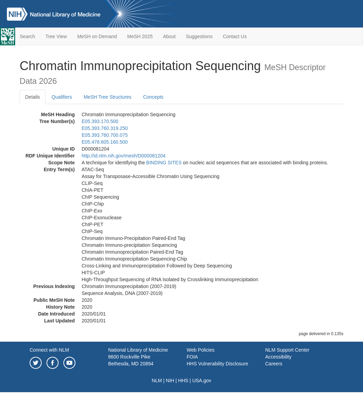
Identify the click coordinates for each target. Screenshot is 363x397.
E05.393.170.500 (100, 121)
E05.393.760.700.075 (105, 135)
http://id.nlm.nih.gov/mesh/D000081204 (124, 155)
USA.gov (201, 380)
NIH (170, 380)
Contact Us (235, 36)
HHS (183, 380)
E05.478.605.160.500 (105, 142)
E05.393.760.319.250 (105, 128)
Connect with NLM (49, 350)
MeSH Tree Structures (108, 97)
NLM (157, 380)
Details (32, 97)
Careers (273, 363)
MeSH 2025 (140, 36)
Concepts (153, 97)
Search (27, 36)
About (169, 36)
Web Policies (201, 350)
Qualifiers (62, 97)
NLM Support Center (287, 350)
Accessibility (278, 357)
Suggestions (199, 36)
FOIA (192, 357)
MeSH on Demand (97, 36)
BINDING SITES (164, 162)
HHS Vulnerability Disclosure (217, 363)
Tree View (56, 36)
